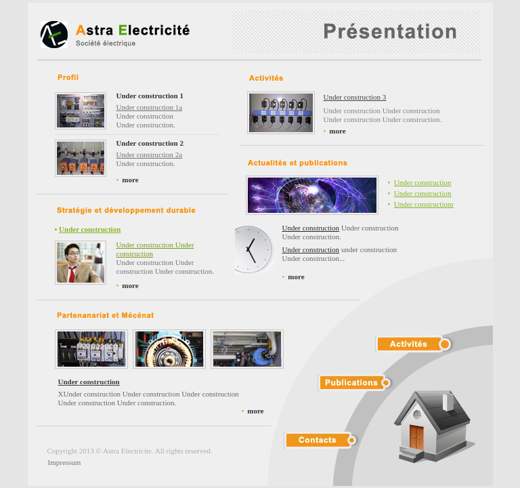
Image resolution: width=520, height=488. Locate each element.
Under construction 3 (355, 97)
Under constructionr (424, 204)
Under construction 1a (149, 107)
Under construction (423, 182)
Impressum (64, 462)
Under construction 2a (149, 154)
